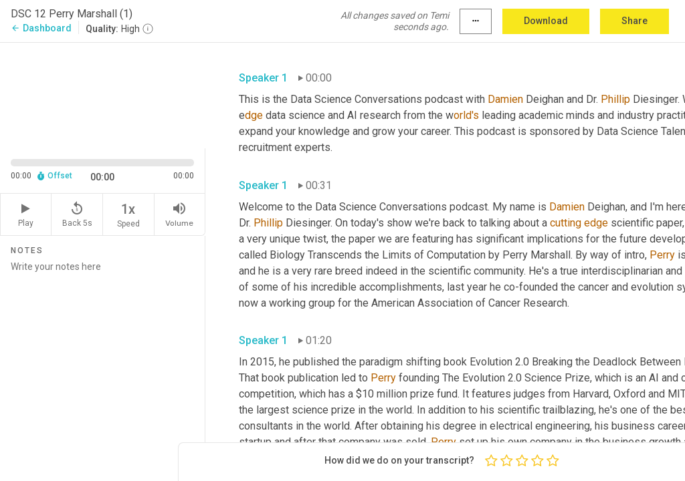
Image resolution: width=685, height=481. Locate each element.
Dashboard (41, 28)
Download (546, 20)
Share (634, 20)
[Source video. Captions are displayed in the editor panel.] (102, 94)
